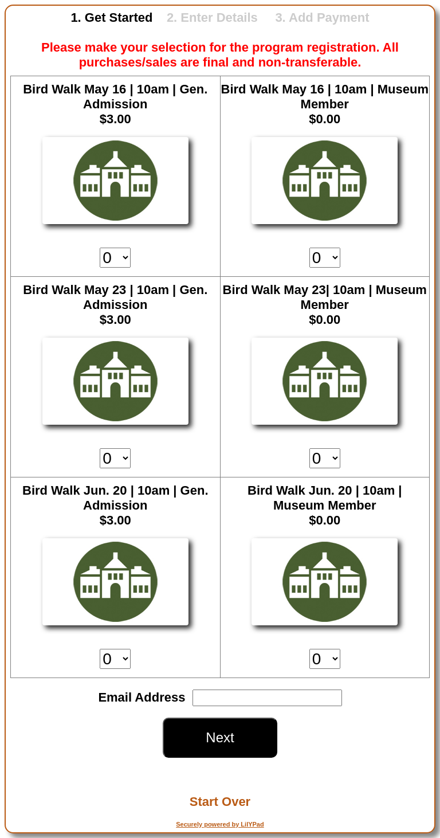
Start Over (220, 801)
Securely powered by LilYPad (220, 824)
